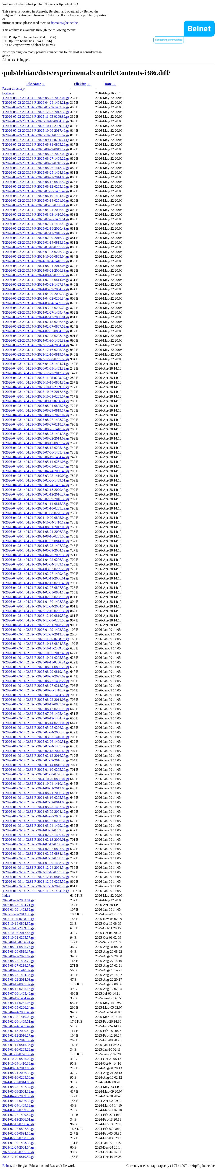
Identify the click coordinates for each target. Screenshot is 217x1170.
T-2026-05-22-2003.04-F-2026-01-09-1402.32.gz (35, 107)
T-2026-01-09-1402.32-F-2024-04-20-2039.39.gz (35, 816)
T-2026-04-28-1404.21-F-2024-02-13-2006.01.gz (35, 578)
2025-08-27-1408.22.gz (18, 961)
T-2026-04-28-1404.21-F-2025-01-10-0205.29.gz (35, 508)
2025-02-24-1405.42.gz (18, 1026)
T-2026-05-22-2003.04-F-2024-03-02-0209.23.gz (35, 308)
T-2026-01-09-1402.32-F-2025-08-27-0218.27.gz (35, 685)
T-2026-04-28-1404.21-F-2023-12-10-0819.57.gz (35, 615)
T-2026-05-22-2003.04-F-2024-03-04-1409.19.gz (35, 303)
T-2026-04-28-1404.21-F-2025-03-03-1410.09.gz (35, 475)
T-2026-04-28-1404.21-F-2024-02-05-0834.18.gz (35, 592)
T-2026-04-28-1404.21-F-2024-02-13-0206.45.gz (35, 583)
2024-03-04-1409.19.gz (18, 1105)
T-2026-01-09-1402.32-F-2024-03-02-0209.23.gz (35, 830)
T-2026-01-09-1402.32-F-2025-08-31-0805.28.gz (35, 667)
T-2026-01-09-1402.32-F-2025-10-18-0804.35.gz (35, 643)
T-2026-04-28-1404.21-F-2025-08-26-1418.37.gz (35, 429)
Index (6, 895)
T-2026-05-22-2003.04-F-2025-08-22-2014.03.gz (35, 177)
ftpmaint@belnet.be (64, 23)
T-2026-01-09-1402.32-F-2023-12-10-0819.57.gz (35, 877)
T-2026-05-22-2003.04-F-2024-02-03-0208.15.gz (35, 336)
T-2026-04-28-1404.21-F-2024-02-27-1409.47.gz (35, 573)
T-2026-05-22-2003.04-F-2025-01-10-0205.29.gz (35, 247)
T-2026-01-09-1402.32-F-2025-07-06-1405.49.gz (35, 713)
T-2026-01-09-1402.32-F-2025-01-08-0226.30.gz (35, 774)
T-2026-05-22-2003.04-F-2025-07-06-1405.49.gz (35, 191)
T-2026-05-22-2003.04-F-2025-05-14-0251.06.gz (35, 200)
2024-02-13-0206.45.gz (18, 1124)
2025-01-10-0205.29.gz (18, 1049)
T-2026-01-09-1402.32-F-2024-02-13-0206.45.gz (35, 844)
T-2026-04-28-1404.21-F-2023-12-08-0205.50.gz (35, 620)
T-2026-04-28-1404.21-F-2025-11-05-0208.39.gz (35, 378)
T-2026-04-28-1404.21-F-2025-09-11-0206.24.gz (35, 401)
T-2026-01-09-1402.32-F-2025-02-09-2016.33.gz (35, 760)
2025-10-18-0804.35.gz (18, 923)
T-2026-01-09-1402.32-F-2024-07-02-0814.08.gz (35, 802)
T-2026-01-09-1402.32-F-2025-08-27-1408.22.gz (35, 681)
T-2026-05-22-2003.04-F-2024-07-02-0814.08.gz (35, 280)
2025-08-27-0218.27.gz (18, 965)
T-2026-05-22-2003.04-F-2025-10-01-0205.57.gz (35, 135)
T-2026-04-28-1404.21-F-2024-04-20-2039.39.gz (35, 555)
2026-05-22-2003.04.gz (18, 900)
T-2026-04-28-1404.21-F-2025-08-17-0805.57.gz (35, 443)
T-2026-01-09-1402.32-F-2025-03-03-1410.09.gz (35, 737)
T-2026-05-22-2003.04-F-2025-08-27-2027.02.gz (35, 154)
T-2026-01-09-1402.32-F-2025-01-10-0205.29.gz (35, 769)
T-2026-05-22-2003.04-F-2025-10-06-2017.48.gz (35, 130)
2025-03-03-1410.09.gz (18, 1017)
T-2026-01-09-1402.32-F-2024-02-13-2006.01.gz (35, 839)
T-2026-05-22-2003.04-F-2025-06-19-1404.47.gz (35, 196)
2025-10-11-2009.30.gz (18, 928)
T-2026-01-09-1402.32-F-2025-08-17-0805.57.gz (35, 704)
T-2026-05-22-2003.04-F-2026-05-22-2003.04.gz (35, 98)
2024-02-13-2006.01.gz (18, 1119)
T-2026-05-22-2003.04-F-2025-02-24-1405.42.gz (35, 224)
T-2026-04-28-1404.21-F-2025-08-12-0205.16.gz (35, 448)
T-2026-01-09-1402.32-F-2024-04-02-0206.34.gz (35, 821)
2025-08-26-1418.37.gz (18, 970)
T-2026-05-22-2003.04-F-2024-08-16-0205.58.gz (35, 275)
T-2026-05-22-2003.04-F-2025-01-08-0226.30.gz (35, 252)
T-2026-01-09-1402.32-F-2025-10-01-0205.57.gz (35, 657)
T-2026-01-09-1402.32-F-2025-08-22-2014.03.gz (35, 699)
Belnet (6, 1165)
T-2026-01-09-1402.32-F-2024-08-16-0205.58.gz (35, 797)
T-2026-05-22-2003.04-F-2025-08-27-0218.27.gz (35, 163)
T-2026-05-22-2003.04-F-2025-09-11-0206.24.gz (35, 140)
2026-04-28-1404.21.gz (18, 905)
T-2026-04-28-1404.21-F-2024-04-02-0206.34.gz (35, 559)
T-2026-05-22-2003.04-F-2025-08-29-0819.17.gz (35, 149)
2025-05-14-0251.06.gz (18, 1003)
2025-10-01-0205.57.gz (18, 937)
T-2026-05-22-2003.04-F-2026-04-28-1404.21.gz (35, 102)
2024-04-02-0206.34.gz (18, 1101)
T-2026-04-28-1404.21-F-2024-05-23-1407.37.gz (35, 545)
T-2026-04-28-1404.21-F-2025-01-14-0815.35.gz (35, 503)
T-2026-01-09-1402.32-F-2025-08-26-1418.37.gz (35, 690)
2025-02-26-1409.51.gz (18, 1021)
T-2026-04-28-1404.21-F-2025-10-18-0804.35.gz (35, 382)
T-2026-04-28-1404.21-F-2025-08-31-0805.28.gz (35, 406)
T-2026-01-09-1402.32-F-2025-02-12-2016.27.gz (35, 755)
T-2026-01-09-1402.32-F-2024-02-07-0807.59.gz (35, 849)
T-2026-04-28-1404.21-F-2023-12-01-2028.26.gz (35, 625)
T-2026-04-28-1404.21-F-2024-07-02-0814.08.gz (35, 541)
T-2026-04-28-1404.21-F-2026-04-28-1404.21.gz (35, 364)
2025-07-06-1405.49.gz (18, 993)
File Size (80, 84)
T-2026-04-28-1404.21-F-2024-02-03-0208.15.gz (35, 597)
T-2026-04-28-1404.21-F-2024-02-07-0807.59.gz (35, 587)
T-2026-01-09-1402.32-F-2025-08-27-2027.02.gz (35, 676)
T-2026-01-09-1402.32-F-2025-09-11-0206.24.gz (35, 662)
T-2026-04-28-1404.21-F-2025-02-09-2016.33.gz (35, 499)
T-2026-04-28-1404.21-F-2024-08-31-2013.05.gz (35, 527)
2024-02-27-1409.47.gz (18, 1115)
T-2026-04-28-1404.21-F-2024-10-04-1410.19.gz (35, 522)
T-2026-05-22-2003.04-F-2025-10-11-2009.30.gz (35, 126)
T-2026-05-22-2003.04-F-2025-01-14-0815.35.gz (35, 242)
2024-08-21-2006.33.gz (18, 1073)
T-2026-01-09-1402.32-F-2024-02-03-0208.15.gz (35, 858)
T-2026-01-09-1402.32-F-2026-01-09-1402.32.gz (35, 629)
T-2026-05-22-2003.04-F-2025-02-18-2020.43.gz (35, 228)
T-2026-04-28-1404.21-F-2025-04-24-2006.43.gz (35, 471)
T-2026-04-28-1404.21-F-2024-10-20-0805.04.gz (35, 517)
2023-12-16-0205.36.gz (18, 1152)
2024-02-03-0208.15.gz (18, 1138)
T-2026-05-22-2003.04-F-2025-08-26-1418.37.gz (35, 168)
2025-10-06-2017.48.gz (18, 933)
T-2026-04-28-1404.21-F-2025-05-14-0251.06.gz (35, 462)
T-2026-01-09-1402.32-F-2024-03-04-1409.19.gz (35, 825)
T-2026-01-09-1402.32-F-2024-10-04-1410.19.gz (35, 783)
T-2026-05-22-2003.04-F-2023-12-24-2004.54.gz (35, 345)
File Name (33, 84)
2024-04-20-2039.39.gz (18, 1096)
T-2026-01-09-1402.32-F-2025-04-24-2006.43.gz (35, 732)
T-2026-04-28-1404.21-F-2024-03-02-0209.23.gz (35, 569)
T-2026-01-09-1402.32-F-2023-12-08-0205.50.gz (35, 881)
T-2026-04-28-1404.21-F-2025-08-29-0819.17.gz (35, 410)
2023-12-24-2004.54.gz (18, 1147)
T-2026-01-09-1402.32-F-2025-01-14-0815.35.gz (35, 765)
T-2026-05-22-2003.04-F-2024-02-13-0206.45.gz (35, 322)
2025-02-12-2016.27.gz (18, 1035)
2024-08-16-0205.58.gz (18, 1077)
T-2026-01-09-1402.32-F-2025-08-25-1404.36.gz (35, 695)
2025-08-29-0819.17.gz (18, 951)
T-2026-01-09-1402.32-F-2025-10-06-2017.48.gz (35, 653)
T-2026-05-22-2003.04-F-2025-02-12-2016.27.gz (35, 233)
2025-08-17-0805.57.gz (18, 984)
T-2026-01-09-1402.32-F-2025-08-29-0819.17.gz (35, 671)
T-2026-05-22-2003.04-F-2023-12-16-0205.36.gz (35, 350)
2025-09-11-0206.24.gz (18, 942)
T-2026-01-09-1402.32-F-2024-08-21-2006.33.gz (35, 793)
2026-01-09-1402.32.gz (18, 909)
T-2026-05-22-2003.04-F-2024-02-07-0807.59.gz (35, 326)
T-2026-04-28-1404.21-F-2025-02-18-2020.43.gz (35, 489)
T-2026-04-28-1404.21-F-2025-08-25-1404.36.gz (35, 434)
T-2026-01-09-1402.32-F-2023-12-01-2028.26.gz (35, 886)
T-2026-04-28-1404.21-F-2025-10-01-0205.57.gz (35, 396)
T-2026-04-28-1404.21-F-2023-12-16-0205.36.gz (35, 611)
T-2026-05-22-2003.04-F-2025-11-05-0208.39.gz (35, 116)
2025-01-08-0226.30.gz (18, 1054)
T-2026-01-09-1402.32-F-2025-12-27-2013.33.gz (35, 634)
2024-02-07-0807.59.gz (18, 1129)
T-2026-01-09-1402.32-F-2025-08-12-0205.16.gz (35, 709)
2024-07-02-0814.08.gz (18, 1082)
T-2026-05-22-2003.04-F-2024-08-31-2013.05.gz (35, 266)
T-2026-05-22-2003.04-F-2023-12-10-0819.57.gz (35, 354)
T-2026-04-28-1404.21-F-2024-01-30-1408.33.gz (35, 601)
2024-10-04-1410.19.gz (18, 1063)
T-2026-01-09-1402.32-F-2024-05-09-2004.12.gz (35, 811)
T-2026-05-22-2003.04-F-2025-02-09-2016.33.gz (35, 238)
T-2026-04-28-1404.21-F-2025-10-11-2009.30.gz (35, 387)
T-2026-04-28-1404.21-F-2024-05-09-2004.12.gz (35, 550)
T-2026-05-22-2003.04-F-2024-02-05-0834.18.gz (35, 331)
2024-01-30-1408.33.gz (18, 1143)
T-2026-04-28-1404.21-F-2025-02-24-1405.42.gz (35, 485)
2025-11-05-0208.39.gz (18, 919)
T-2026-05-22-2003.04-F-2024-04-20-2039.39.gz (35, 294)
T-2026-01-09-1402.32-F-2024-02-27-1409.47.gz (35, 835)
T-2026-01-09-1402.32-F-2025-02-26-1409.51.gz (35, 741)
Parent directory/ (13, 88)
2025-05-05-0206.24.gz (18, 1007)
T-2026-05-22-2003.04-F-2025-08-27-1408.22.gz (35, 158)
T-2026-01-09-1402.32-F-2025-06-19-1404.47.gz (35, 718)
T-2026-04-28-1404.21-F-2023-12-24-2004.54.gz (35, 606)
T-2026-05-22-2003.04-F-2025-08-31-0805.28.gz (35, 144)
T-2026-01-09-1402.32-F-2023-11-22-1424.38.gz (35, 891)
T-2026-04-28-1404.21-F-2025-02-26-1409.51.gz (35, 480)
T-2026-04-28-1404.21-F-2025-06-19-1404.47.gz (35, 457)
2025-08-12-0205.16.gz (18, 989)
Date (108, 84)
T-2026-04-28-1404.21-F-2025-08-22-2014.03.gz (35, 438)
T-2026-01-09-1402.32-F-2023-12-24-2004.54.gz (35, 867)
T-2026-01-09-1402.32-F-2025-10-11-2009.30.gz (35, 648)
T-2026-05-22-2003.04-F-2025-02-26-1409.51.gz (35, 219)
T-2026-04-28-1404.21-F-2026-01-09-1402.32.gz (35, 368)
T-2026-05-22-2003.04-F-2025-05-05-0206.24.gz (35, 205)
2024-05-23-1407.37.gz (18, 1087)
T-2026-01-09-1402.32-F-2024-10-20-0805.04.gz (35, 779)
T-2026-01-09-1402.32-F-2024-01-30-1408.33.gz (35, 863)
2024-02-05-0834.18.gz (18, 1133)
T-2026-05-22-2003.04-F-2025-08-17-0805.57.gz (35, 182)
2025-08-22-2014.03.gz (18, 979)
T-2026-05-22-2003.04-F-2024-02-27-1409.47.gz (35, 312)
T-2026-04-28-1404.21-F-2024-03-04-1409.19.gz (35, 564)
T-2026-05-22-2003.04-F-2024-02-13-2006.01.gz (35, 317)
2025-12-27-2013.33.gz (18, 914)
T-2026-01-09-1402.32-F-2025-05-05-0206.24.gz (35, 727)
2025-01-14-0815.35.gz (18, 1045)
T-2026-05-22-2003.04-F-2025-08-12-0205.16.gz (35, 186)
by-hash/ (8, 93)
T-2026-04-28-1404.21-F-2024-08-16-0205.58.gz (35, 536)
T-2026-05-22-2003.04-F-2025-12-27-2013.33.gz (35, 112)
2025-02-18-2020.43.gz (18, 1031)
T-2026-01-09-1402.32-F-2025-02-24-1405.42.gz (35, 746)
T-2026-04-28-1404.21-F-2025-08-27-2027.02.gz (35, 415)
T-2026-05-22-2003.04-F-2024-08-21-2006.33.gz (35, 270)
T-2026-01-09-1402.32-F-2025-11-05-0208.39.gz (35, 639)
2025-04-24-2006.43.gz (18, 1012)
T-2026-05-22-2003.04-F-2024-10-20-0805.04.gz (35, 256)
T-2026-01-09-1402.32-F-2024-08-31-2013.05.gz (35, 788)
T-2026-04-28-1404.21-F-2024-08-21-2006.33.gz (35, 531)
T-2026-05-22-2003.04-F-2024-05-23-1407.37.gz (35, 284)
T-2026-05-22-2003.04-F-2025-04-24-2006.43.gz (35, 210)
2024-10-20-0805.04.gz (18, 1059)
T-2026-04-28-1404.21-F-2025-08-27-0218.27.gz (35, 424)
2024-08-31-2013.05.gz (18, 1068)
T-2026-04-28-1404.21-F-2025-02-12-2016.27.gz (35, 494)
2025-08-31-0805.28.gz (18, 947)
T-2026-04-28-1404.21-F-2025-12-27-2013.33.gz (35, 373)
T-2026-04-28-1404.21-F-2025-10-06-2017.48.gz (35, 392)
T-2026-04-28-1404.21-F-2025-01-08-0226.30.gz (35, 513)
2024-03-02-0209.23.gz (18, 1110)
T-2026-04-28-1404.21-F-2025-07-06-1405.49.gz (35, 452)
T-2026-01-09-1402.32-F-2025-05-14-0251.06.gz (35, 723)
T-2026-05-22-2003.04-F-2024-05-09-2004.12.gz (35, 289)
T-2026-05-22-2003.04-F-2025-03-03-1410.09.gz (35, 214)
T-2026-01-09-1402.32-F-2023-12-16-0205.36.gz (35, 872)
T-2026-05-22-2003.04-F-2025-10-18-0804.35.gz (35, 121)
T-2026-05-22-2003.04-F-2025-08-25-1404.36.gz (35, 172)
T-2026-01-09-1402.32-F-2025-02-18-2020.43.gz (35, 751)
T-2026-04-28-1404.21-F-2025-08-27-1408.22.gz (35, 420)
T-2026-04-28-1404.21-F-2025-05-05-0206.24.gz (35, 466)
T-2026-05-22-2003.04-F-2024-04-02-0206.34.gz (35, 298)
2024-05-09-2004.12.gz (18, 1091)
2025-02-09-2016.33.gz (18, 1040)
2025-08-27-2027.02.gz (18, 956)
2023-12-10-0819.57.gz (18, 1157)
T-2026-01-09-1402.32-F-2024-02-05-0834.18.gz (35, 853)
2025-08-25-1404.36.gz (18, 975)
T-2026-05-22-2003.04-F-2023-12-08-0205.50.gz (35, 359)
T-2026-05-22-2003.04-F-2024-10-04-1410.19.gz (35, 261)
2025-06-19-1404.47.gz (18, 998)
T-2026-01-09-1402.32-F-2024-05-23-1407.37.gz (35, 807)
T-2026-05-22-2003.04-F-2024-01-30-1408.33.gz (35, 340)
